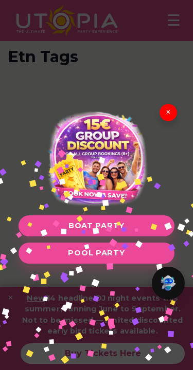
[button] (168, 283)
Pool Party (96, 252)
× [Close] (168, 112)
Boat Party (96, 225)
